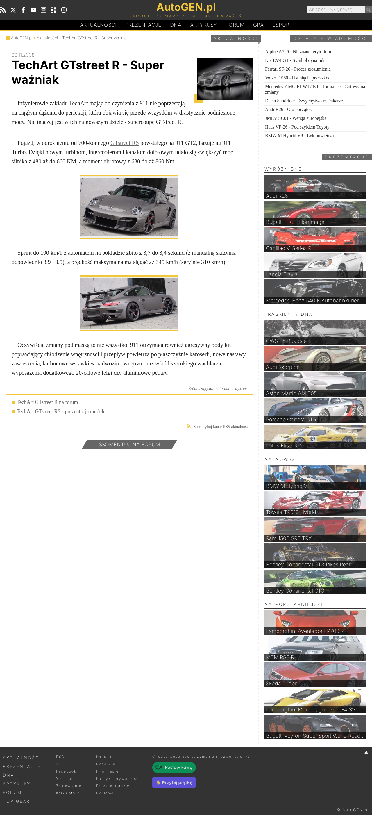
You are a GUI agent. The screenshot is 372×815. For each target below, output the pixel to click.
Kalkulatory (68, 793)
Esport (282, 25)
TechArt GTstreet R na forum (47, 402)
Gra (258, 25)
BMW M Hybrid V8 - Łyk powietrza (299, 135)
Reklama (105, 793)
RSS (60, 757)
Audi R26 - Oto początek (288, 109)
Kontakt (104, 757)
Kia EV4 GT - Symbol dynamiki (295, 60)
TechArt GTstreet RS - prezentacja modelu (61, 411)
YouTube (65, 778)
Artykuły (203, 25)
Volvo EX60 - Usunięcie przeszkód (297, 77)
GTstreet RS (124, 143)
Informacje (107, 771)
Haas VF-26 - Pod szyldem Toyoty (297, 126)
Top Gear (16, 801)
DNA (8, 775)
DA (175, 25)
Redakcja (105, 764)
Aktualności (98, 25)
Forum (235, 25)
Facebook (66, 771)
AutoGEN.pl (21, 37)
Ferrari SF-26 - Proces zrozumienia (298, 69)
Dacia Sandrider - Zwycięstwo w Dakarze (304, 100)
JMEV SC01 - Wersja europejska (295, 118)
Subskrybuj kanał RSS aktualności (218, 426)
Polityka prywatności (118, 778)
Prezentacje (143, 25)
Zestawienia (68, 786)
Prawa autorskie (113, 786)
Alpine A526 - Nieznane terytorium (298, 51)
